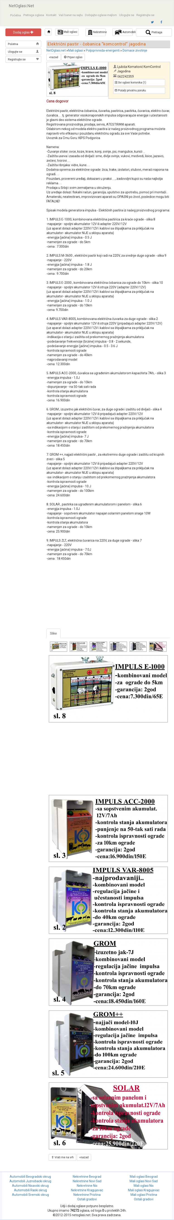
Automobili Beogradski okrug (30, 1176)
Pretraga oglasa (33, 15)
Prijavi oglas (73, 57)
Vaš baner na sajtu (71, 15)
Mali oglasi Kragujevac (144, 1190)
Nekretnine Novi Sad (87, 1181)
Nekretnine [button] (97, 32)
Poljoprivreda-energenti (103, 50)
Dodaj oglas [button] (23, 32)
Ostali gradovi (87, 1199)
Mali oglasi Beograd (144, 1176)
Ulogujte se (126, 15)
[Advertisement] (23, 86)
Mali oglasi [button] (67, 32)
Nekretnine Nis (87, 1185)
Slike (53, 633)
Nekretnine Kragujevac (87, 1190)
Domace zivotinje (135, 50)
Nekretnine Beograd (87, 1176)
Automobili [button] (124, 32)
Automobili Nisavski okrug (30, 1185)
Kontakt (51, 15)
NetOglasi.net (56, 50)
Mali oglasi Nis (144, 1185)
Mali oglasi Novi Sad (144, 1181)
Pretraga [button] (154, 32)
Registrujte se (145, 15)
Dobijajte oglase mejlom (101, 15)
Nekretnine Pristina (87, 1194)
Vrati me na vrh (62, 1157)
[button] (48, 31)
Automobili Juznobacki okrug (30, 1181)
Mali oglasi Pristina (143, 1194)
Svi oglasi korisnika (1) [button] (130, 82)
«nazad (53, 57)
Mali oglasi (75, 50)
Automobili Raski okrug (30, 1190)
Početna (15, 15)
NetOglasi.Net (21, 5)
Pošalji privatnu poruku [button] (130, 90)
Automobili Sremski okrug (30, 1194)
